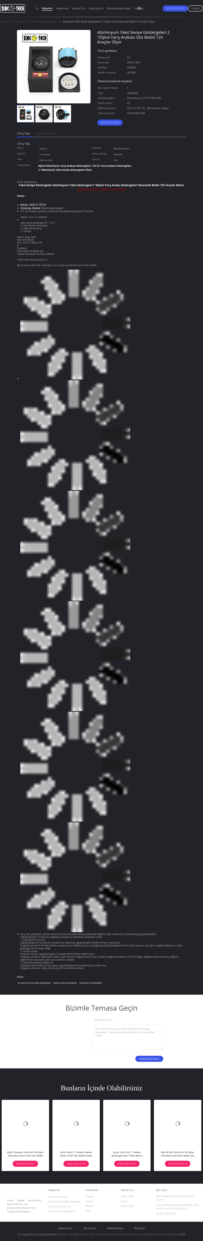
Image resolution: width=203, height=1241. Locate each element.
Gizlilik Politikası (115, 1228)
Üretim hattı (127, 1206)
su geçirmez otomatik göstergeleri (34, 983)
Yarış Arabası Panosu (59, 1206)
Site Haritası (89, 1228)
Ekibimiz (90, 1206)
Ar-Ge (124, 1201)
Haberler (139, 8)
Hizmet (89, 1201)
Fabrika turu (78, 8)
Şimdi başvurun (109, 122)
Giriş (88, 1210)
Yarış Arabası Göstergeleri (62, 1211)
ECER (182, 1234)
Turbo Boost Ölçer (58, 1196)
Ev (37, 8)
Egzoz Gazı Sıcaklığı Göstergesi (64, 1201)
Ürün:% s (47, 8)
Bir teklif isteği (175, 8)
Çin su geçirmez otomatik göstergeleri (38, 1234)
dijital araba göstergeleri (65, 983)
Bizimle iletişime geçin (119, 8)
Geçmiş (90, 1196)
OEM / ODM (127, 1196)
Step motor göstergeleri (90, 983)
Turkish (195, 8)
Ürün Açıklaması (46, 133)
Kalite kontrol (96, 8)
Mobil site (139, 1228)
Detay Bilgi (23, 133)
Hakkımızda (62, 8)
